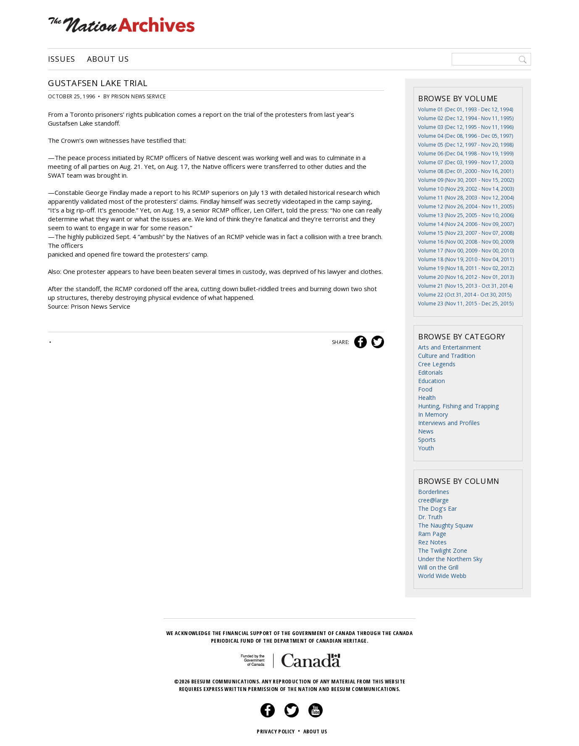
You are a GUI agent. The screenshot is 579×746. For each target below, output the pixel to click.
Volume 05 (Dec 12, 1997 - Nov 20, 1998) (465, 144)
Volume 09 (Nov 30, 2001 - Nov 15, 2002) (466, 180)
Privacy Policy (279, 731)
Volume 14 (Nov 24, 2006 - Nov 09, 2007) (466, 224)
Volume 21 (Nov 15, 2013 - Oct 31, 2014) (465, 285)
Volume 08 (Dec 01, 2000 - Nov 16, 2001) (465, 171)
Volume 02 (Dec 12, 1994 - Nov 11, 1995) (465, 118)
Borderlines (433, 492)
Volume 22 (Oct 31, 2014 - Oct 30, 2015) (464, 294)
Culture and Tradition (446, 356)
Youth (426, 448)
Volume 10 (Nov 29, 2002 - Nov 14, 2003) (466, 188)
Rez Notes (432, 542)
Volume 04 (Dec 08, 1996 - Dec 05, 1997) (465, 135)
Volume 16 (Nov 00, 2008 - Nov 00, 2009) (466, 241)
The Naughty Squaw (445, 525)
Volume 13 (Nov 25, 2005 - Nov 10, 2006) (466, 215)
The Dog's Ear (437, 508)
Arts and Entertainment (449, 347)
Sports (427, 440)
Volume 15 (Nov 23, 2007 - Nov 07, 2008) (466, 232)
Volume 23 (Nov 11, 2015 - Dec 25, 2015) (465, 303)
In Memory (433, 414)
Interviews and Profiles (449, 423)
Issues (61, 59)
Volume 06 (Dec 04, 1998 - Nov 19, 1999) (465, 153)
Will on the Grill (438, 567)
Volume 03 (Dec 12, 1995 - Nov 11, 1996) (465, 127)
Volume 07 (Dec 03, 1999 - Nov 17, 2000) (465, 162)
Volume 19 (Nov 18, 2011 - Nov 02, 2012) (466, 268)
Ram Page (432, 534)
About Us (108, 59)
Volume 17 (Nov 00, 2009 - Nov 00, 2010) (466, 250)
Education (431, 381)
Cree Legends (436, 364)
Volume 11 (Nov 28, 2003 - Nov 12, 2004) (466, 197)
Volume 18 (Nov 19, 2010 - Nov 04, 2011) (466, 259)
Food (425, 389)
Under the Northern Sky (450, 559)
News (426, 431)
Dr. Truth (430, 517)
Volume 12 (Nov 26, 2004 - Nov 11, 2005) (466, 206)
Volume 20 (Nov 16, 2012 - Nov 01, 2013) (466, 277)
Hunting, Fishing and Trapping (458, 406)
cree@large (433, 500)
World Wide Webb (442, 576)
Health (427, 398)
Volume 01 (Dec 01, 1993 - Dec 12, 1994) (465, 109)
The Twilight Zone (442, 550)
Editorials (430, 372)
